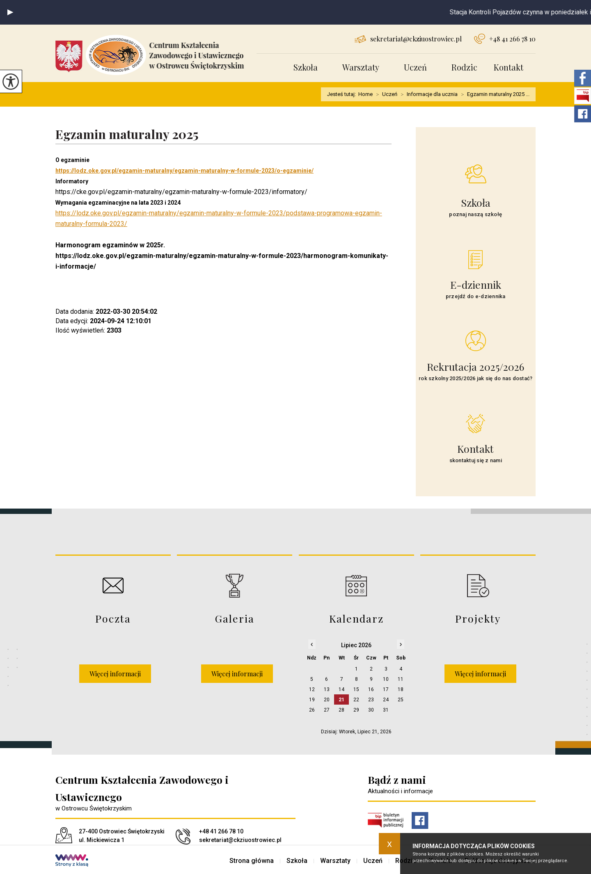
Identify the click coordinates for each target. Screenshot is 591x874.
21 (341, 700)
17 (386, 689)
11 (400, 679)
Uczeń (415, 67)
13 (327, 689)
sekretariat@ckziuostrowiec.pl (408, 38)
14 (341, 689)
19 (312, 700)
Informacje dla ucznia (427, 94)
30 (371, 710)
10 (386, 679)
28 (341, 710)
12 (312, 689)
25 (400, 700)
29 (356, 710)
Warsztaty (360, 67)
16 (371, 689)
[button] (10, 12)
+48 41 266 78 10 (505, 39)
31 (386, 710)
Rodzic (464, 67)
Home (365, 94)
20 (327, 700)
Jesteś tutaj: (342, 94)
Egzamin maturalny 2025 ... (493, 94)
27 (327, 710)
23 (371, 700)
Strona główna (251, 861)
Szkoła (305, 67)
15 (356, 689)
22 (356, 700)
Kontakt (508, 67)
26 (312, 710)
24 (386, 700)
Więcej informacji (115, 673)
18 (400, 689)
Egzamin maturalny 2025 (127, 134)
